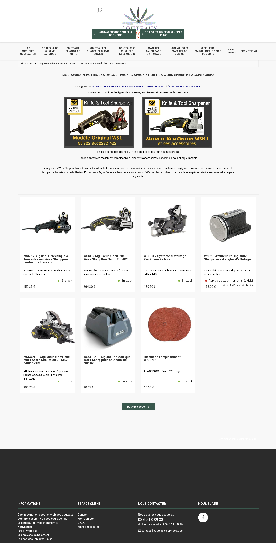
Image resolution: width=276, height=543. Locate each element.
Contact (82, 514)
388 (29, 387)
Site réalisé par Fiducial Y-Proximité (237, 439)
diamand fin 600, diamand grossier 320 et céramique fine (227, 272)
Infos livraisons (27, 530)
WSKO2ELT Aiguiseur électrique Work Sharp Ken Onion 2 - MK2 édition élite (46, 360)
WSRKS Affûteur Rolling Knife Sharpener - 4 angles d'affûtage (227, 258)
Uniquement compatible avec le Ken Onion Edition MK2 (167, 272)
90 (89, 387)
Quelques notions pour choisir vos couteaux (45, 514)
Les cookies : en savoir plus (35, 538)
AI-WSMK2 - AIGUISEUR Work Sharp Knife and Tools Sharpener (46, 272)
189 (150, 286)
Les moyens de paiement (33, 534)
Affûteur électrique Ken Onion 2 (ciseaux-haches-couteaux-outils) (106, 272)
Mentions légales (89, 526)
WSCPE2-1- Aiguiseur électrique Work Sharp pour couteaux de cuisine (107, 360)
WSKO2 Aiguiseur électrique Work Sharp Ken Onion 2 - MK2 (106, 258)
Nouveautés (25, 526)
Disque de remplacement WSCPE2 (162, 358)
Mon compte (86, 518)
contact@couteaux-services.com (162, 530)
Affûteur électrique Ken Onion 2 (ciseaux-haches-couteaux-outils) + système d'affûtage (46, 375)
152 (29, 286)
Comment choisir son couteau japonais (42, 518)
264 (89, 286)
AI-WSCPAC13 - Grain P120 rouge (162, 371)
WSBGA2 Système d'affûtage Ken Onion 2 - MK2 (165, 258)
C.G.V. (81, 522)
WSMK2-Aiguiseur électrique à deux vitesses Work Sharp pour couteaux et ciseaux (46, 259)
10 (149, 387)
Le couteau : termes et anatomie (38, 522)
